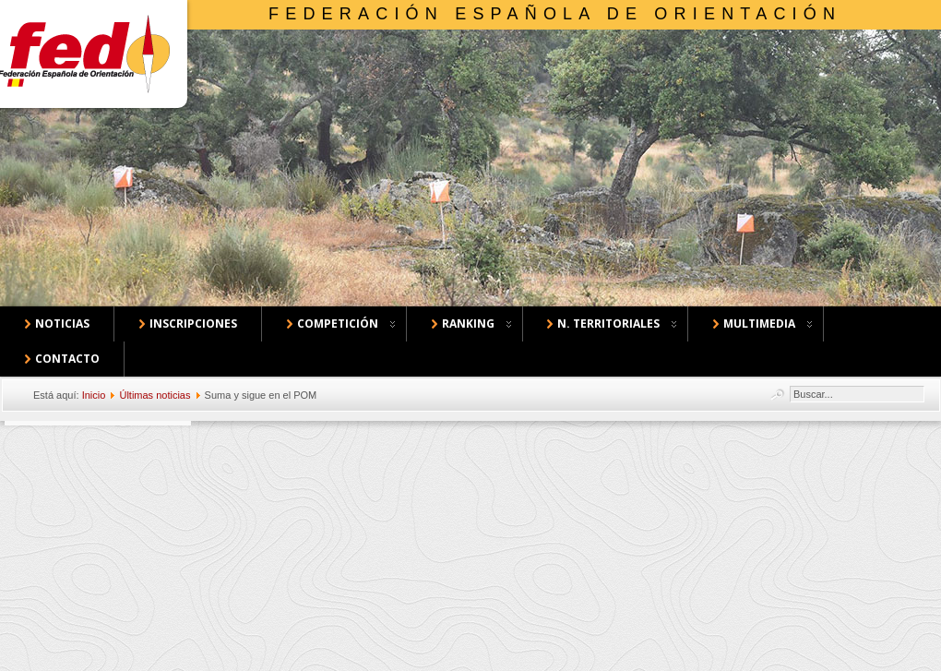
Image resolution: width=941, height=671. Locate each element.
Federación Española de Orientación (554, 14)
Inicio (94, 395)
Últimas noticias (154, 395)
